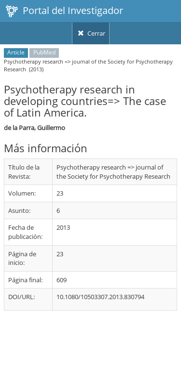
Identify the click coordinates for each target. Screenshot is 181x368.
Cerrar (90, 33)
